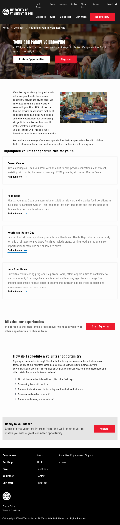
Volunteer (65, 17)
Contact (74, 4)
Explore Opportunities (31, 59)
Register (66, 59)
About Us (42, 483)
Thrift (40, 462)
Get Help (41, 17)
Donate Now (9, 455)
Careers (96, 4)
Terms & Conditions (11, 510)
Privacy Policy (8, 506)
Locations (62, 4)
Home (5, 27)
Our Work (81, 17)
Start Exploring (100, 326)
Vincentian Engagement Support (76, 455)
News (52, 4)
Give (52, 17)
